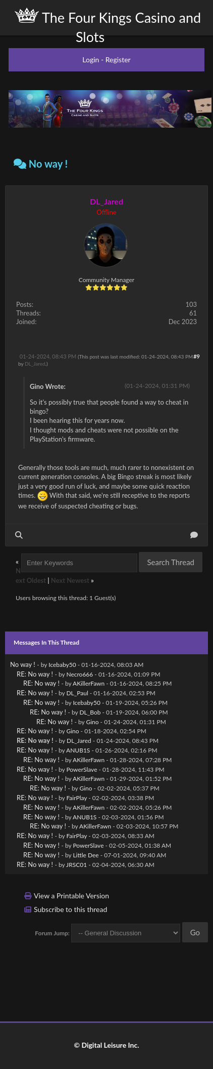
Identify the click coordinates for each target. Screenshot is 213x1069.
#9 (196, 356)
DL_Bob (89, 712)
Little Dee (85, 855)
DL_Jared (35, 364)
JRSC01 (76, 864)
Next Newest (70, 580)
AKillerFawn (88, 683)
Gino (92, 722)
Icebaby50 (62, 664)
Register (118, 59)
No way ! (22, 664)
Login (90, 59)
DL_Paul (77, 693)
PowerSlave (81, 769)
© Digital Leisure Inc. (106, 1045)
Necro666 (79, 674)
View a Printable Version (71, 895)
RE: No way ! (35, 674)
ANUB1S (78, 750)
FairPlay (76, 798)
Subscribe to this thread (70, 909)
